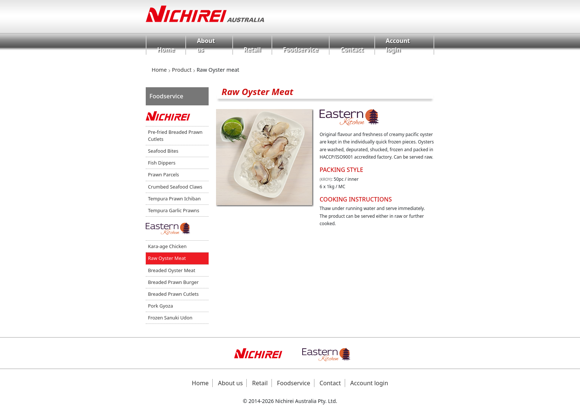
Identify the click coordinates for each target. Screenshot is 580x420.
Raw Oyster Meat (167, 258)
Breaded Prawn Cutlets (173, 294)
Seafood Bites (163, 151)
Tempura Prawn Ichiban (174, 198)
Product (182, 69)
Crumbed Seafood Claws (175, 186)
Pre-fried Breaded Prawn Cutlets (175, 135)
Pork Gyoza (160, 305)
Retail (252, 49)
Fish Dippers (161, 162)
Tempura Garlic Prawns (173, 210)
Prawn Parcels (163, 174)
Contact (351, 49)
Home (166, 49)
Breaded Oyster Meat (171, 270)
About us (206, 45)
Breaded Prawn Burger (173, 282)
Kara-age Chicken (167, 246)
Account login (398, 45)
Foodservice (300, 49)
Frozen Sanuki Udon (170, 317)
